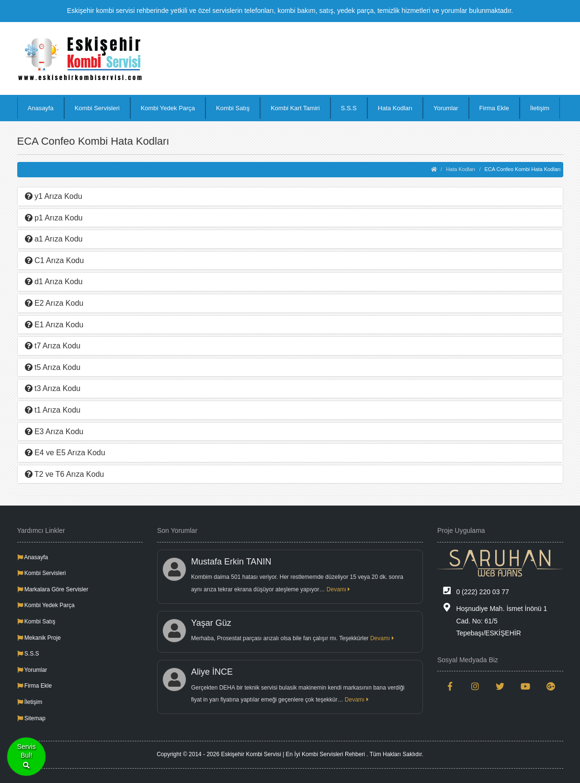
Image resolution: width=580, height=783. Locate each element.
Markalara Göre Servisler (53, 589)
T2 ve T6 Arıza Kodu (64, 474)
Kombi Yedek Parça (168, 108)
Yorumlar (445, 108)
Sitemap (31, 718)
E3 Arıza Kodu (54, 431)
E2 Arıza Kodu (54, 303)
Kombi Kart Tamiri (295, 108)
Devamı (339, 589)
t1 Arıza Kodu (53, 410)
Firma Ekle (494, 108)
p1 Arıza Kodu (54, 218)
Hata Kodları (395, 108)
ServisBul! (26, 757)
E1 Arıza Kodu (54, 325)
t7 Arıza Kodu (53, 346)
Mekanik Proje (39, 637)
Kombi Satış (233, 108)
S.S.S (349, 108)
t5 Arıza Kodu (53, 367)
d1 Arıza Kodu (54, 281)
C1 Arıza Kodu (54, 260)
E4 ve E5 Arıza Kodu (65, 453)
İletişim (539, 108)
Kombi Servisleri (97, 108)
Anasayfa (41, 108)
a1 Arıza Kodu (54, 239)
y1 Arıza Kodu (53, 196)
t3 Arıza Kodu (53, 388)
